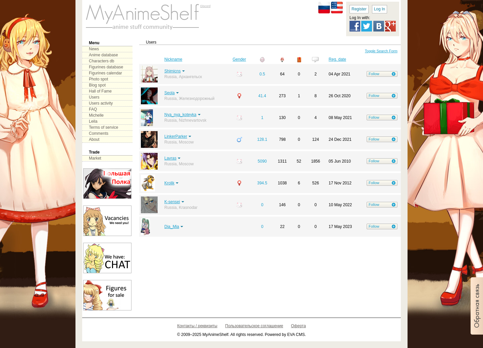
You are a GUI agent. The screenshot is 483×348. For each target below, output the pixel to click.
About (94, 139)
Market (95, 158)
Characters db (101, 61)
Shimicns (172, 71)
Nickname (173, 59)
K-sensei (172, 201)
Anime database (103, 55)
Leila (93, 121)
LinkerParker (175, 136)
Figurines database (106, 67)
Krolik (169, 183)
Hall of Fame (100, 91)
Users (94, 97)
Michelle (96, 115)
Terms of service (103, 127)
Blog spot (97, 85)
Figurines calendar (105, 73)
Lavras (170, 158)
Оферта (298, 326)
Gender (239, 59)
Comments (98, 133)
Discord (205, 6)
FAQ (93, 109)
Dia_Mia (171, 226)
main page (142, 17)
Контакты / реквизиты (197, 326)
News (94, 49)
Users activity (101, 103)
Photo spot (98, 79)
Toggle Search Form (381, 51)
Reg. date (337, 59)
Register (359, 9)
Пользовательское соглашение (254, 326)
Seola (169, 93)
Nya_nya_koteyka (180, 114)
